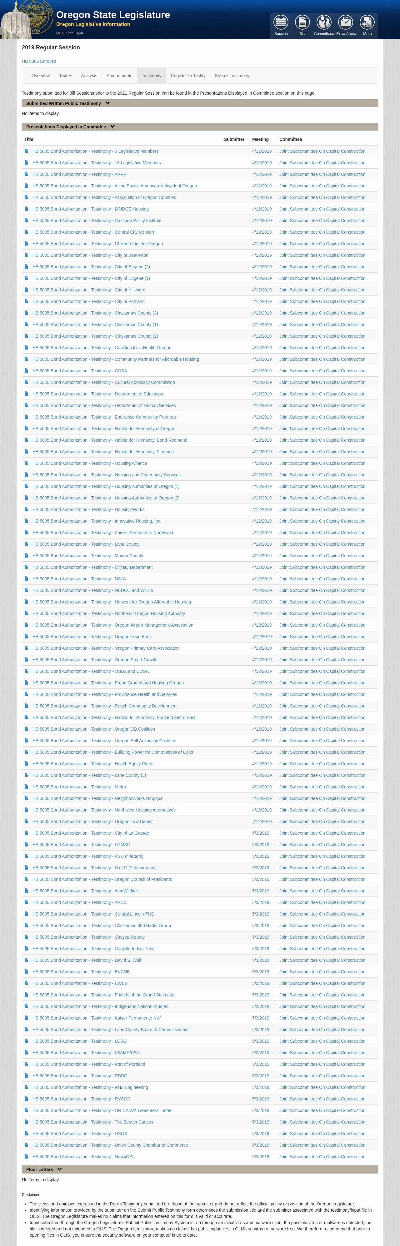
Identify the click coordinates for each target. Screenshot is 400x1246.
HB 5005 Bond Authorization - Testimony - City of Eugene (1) (91, 278)
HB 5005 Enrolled (39, 61)
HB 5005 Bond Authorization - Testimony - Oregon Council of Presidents (102, 879)
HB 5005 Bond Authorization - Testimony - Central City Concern (94, 232)
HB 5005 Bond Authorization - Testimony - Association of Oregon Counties (104, 197)
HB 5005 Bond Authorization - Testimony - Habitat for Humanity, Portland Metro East (114, 717)
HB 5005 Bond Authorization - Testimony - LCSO (79, 1041)
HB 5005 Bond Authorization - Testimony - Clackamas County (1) (95, 324)
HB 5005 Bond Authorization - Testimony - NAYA (79, 578)
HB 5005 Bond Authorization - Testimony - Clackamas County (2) (95, 336)
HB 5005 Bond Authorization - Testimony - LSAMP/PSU (86, 1052)
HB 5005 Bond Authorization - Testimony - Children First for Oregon (97, 243)
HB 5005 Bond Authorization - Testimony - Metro (79, 786)
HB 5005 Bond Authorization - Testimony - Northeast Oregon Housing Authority (108, 613)
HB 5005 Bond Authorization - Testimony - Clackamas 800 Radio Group (101, 925)
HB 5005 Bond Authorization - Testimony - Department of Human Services (104, 405)
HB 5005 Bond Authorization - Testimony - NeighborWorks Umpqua (97, 798)
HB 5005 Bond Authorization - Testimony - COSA (79, 370)
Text (65, 75)
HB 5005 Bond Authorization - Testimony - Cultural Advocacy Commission (103, 382)
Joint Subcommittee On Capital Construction (322, 151)
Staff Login (74, 33)
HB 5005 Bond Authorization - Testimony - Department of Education (97, 393)
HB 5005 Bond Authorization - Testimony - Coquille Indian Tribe (93, 948)
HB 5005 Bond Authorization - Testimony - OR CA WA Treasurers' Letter (102, 1110)
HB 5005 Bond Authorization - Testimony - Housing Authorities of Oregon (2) (106, 497)
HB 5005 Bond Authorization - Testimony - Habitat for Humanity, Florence (103, 451)
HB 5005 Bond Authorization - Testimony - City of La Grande (90, 833)
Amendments (119, 75)
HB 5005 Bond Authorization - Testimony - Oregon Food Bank (92, 636)
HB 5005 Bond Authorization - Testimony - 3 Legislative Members (95, 151)
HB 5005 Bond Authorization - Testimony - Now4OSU (84, 1156)
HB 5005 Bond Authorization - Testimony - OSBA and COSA (90, 671)
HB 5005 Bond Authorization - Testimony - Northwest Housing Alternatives (104, 809)
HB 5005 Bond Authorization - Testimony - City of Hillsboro (89, 289)
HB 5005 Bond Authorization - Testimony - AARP (79, 174)
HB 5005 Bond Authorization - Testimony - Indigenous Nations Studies (100, 1006)
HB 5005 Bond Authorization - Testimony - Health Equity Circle (92, 763)
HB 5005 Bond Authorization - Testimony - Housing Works (88, 509)
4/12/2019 (262, 151)
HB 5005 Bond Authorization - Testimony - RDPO (80, 1075)
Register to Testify (188, 75)
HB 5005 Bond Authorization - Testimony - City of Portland (88, 301)
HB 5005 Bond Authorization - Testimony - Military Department (92, 567)
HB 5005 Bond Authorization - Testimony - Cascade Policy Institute (97, 220)
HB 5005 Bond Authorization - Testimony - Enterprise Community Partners (104, 417)
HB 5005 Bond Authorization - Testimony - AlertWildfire (85, 890)
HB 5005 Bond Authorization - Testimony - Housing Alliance (89, 463)
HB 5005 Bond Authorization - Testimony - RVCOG (81, 1098)
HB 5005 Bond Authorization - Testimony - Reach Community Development (105, 705)
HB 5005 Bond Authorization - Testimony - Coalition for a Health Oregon (102, 347)
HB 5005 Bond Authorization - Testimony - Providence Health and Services (104, 694)
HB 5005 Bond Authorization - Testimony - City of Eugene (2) (91, 266)
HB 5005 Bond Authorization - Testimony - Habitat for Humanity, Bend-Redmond (110, 440)
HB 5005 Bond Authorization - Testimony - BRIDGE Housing (90, 208)
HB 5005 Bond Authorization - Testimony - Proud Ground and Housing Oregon (108, 682)
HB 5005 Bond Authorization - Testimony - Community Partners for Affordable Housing (115, 359)
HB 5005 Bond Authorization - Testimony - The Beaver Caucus (92, 1121)
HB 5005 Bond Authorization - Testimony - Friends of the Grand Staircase (103, 994)
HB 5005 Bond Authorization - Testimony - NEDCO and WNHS (93, 590)
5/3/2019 (260, 833)
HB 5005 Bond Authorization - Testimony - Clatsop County (88, 937)
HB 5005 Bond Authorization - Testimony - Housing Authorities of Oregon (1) (106, 486)
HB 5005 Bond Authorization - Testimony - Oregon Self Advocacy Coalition (104, 740)
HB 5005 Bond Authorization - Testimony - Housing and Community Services (106, 474)
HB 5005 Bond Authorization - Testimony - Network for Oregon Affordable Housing (111, 601)
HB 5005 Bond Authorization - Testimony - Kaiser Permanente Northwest (102, 532)
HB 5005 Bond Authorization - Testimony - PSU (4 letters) (87, 856)
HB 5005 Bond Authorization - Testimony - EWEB (80, 983)
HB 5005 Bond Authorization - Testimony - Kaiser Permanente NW (96, 1017)
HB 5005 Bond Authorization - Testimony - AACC (79, 902)
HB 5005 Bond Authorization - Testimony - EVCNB (81, 971)
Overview (41, 75)
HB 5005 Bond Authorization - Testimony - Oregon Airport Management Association (112, 625)
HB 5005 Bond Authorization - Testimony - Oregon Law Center (92, 821)
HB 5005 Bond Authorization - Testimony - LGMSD (81, 844)
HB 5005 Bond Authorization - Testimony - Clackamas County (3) (95, 312)
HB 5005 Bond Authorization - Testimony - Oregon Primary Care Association (106, 648)
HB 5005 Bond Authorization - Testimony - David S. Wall (86, 960)
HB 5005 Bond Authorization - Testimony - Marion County (87, 555)
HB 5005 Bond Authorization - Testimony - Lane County (86, 544)
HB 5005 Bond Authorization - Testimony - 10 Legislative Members (96, 162)
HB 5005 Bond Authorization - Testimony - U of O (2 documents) (94, 867)
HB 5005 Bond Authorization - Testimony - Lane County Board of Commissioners (110, 1029)
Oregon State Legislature (113, 15)
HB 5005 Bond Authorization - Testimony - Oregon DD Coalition (93, 729)
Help (59, 33)
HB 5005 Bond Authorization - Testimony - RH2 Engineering (90, 1087)
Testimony (152, 75)
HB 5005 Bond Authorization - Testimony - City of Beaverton (90, 255)
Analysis (89, 75)
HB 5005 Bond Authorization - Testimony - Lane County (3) (89, 775)
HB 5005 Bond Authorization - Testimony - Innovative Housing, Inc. (97, 521)
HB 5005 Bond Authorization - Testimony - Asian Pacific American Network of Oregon (114, 185)
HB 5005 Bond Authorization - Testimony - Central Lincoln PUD (93, 913)
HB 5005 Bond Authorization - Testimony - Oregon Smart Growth (95, 659)
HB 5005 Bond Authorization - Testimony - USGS (79, 1133)
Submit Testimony (232, 75)
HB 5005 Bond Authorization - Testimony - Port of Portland (88, 1064)
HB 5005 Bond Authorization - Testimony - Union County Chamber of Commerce (110, 1145)
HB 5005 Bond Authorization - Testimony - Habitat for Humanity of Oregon (103, 428)
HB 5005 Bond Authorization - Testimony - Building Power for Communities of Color (113, 752)
